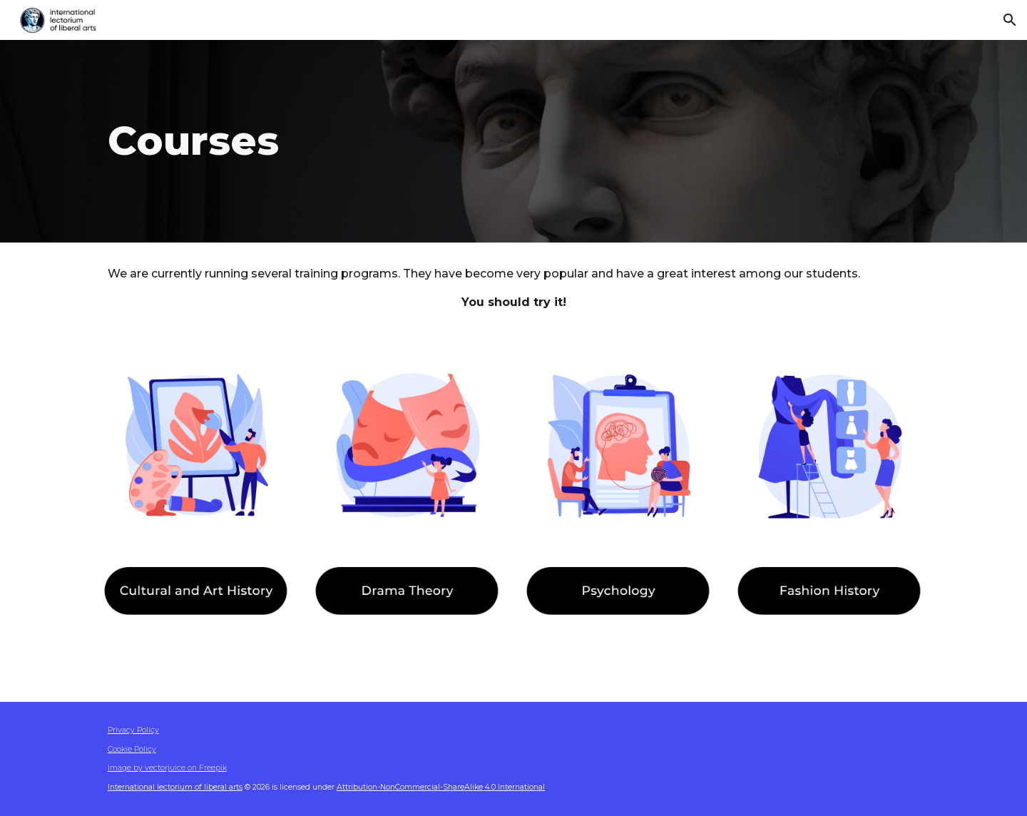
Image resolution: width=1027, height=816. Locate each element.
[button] (1010, 20)
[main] (373, 141)
